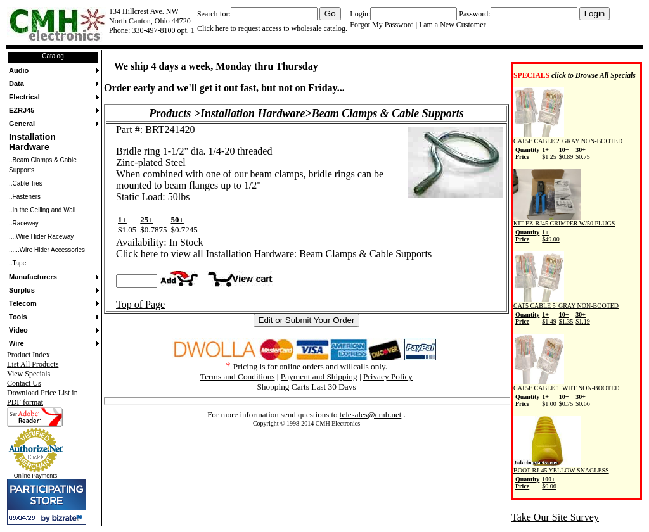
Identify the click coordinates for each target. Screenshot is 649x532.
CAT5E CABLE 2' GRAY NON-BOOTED (567, 147)
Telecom (23, 303)
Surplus (22, 290)
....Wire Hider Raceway (41, 236)
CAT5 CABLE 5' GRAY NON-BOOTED (566, 311)
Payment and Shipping (319, 376)
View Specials (28, 373)
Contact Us (24, 383)
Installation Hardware (32, 142)
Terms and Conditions (237, 376)
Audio (19, 70)
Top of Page (140, 304)
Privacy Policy (388, 376)
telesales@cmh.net (371, 414)
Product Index (28, 354)
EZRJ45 (21, 110)
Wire (16, 343)
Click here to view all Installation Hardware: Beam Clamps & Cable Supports (274, 253)
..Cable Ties (25, 183)
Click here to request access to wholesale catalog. (272, 28)
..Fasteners (25, 196)
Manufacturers (33, 277)
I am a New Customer (452, 24)
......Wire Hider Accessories (47, 249)
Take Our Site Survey (555, 517)
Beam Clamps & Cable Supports (388, 113)
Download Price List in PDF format (42, 397)
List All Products (32, 364)
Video (18, 330)
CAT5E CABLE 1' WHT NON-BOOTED (566, 394)
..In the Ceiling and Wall (42, 209)
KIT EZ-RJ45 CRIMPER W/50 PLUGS (564, 229)
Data (16, 83)
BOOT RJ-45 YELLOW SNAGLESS (561, 476)
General (22, 123)
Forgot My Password (381, 24)
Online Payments (36, 475)
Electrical (24, 97)
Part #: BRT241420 (155, 129)
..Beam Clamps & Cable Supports (43, 165)
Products (170, 113)
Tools (18, 316)
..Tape (17, 263)
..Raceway (24, 223)
